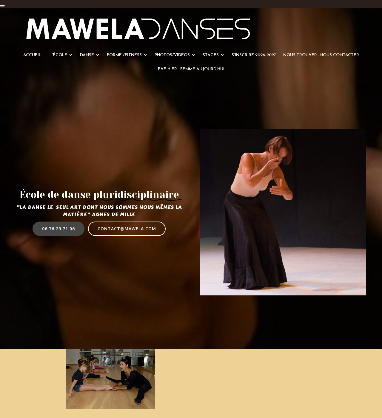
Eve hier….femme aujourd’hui (191, 69)
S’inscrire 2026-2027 (254, 55)
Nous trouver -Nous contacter (321, 55)
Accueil (32, 55)
